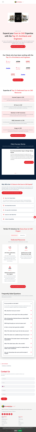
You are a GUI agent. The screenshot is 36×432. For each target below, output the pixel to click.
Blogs (19, 421)
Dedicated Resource (4, 419)
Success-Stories (21, 419)
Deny (15, 430)
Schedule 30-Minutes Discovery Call (18, 135)
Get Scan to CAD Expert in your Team (18, 286)
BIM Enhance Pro (21, 422)
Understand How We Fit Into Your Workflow (12, 192)
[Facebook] (2, 414)
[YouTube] (11, 414)
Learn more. (23, 428)
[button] (3, 386)
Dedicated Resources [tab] (14, 235)
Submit (4, 398)
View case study (29, 162)
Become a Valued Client (18, 79)
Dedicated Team (4, 421)
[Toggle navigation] (3, 2)
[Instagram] (7, 414)
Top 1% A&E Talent (4, 422)
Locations (20, 424)
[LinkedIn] (9, 414)
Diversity (3, 424)
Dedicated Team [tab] (22, 235)
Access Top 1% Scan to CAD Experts (18, 46)
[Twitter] (5, 414)
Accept (20, 430)
